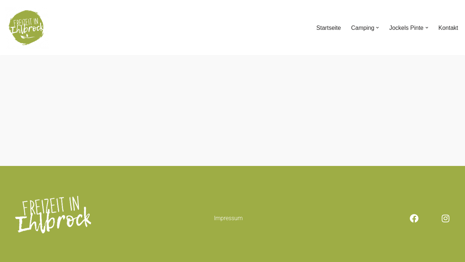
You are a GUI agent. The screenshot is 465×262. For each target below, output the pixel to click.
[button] (377, 27)
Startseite (328, 28)
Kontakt (448, 28)
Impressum (228, 218)
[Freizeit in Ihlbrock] (27, 28)
